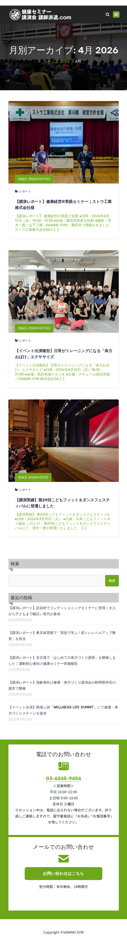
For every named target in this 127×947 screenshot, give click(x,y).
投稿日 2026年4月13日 (34, 328)
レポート (25, 191)
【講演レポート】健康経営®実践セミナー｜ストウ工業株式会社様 (63, 204)
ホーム (49, 61)
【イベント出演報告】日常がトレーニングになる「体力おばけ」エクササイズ (63, 353)
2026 (64, 61)
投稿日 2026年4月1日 (33, 477)
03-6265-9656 (63, 778)
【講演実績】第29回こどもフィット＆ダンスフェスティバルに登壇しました (62, 503)
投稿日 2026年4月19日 (34, 179)
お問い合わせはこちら (63, 873)
